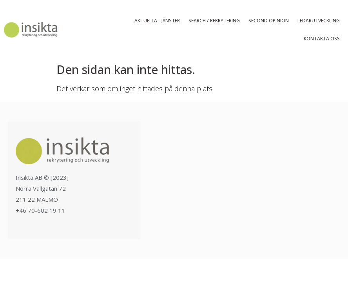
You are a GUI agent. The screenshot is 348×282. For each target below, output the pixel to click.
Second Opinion (268, 20)
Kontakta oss (322, 38)
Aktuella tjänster (157, 20)
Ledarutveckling (318, 20)
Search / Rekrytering (214, 20)
